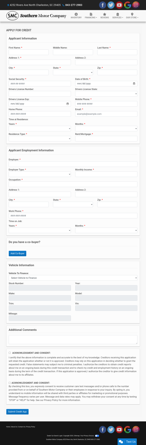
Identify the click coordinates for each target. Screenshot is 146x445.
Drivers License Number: (21, 89)
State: (56, 68)
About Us (14, 427)
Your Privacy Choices (90, 436)
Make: (12, 293)
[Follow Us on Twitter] (111, 5)
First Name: (15, 47)
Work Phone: (15, 211)
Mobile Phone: (82, 99)
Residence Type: (17, 134)
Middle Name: (60, 47)
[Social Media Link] (136, 5)
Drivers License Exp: (19, 99)
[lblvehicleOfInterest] (73, 278)
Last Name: (103, 47)
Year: (77, 283)
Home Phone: (16, 109)
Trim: (11, 303)
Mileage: (13, 313)
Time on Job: (15, 221)
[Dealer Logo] (36, 15)
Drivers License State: (86, 89)
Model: (78, 293)
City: (11, 68)
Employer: (14, 159)
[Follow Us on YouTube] (119, 5)
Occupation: (15, 179)
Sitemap (76, 436)
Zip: (99, 68)
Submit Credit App (17, 411)
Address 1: (14, 57)
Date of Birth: (82, 79)
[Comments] (73, 339)
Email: (78, 109)
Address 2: (80, 57)
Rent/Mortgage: (83, 134)
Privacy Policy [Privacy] (30, 427)
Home (8, 427)
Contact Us (21, 427)
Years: (12, 124)
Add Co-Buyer (18, 253)
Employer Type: (16, 169)
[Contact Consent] (10, 383)
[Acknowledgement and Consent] (10, 353)
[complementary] (137, 436)
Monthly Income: (83, 169)
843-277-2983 (73, 4)
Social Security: (17, 79)
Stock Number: (16, 283)
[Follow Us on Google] (127, 5)
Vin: (77, 303)
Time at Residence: (18, 119)
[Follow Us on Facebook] (102, 5)
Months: (79, 124)
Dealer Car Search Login (54, 436)
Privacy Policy (51, 400)
